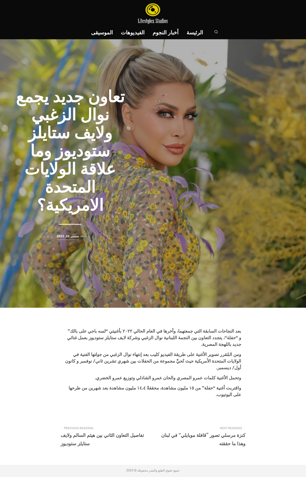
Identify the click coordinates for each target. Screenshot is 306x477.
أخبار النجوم (166, 33)
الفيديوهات (133, 33)
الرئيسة (195, 33)
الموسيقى (102, 33)
